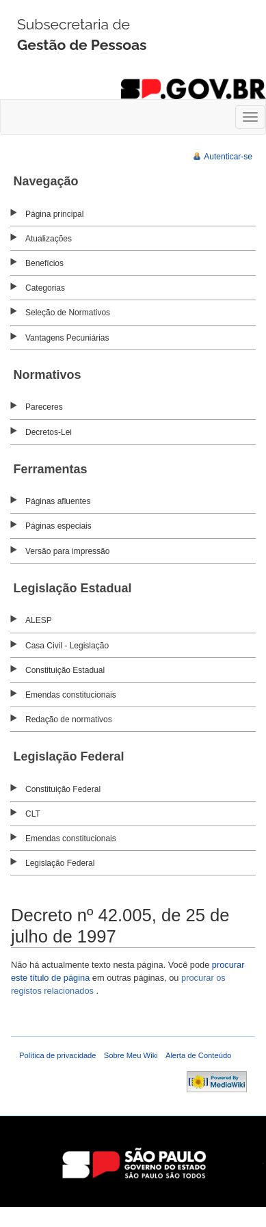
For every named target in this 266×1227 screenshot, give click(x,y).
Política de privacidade (57, 1055)
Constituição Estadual (65, 670)
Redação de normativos (68, 719)
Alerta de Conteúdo (198, 1055)
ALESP (38, 620)
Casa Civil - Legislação (67, 645)
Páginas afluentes (57, 501)
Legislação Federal (59, 863)
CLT (32, 814)
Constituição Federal (63, 789)
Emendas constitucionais (70, 695)
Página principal (54, 214)
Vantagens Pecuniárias (67, 338)
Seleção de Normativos (67, 312)
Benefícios (44, 263)
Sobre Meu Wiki (131, 1055)
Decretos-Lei (48, 432)
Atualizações (48, 238)
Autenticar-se (228, 156)
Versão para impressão (67, 551)
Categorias (45, 288)
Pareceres (44, 407)
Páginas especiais (58, 526)
